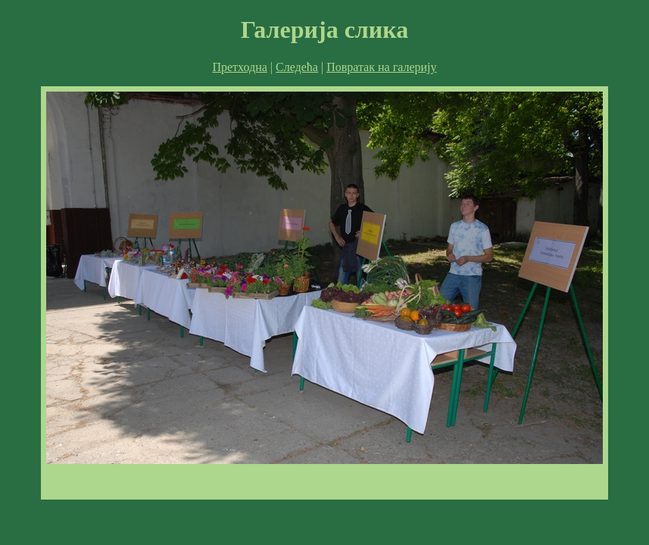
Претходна (239, 67)
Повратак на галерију (381, 67)
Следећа (297, 67)
